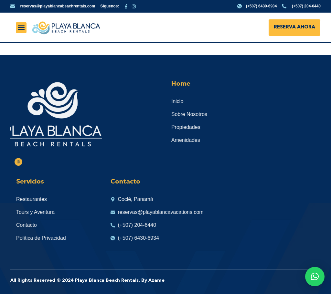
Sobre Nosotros (197, 114)
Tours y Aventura (43, 212)
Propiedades (193, 127)
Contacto (34, 225)
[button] (21, 27)
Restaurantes (39, 199)
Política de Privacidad (49, 238)
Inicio (185, 101)
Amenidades (193, 140)
